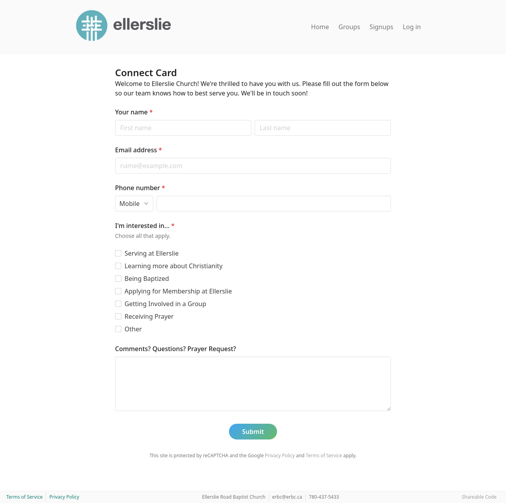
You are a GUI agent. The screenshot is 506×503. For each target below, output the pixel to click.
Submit (253, 431)
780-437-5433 (324, 497)
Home (320, 26)
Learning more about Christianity (174, 266)
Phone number (140, 187)
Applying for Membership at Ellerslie (178, 291)
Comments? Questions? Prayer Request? (175, 348)
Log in (412, 26)
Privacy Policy (280, 455)
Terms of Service (324, 455)
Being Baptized (147, 278)
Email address (138, 150)
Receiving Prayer (149, 316)
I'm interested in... (145, 225)
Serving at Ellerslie (152, 253)
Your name (134, 112)
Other (133, 329)
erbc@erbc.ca (287, 497)
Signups (381, 26)
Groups (349, 26)
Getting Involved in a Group (165, 304)
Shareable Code (479, 497)
